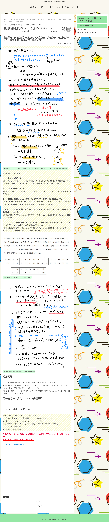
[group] (16, 30)
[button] (68, 30)
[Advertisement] (37, 473)
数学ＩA (6, 497)
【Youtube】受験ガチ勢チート (14, 444)
